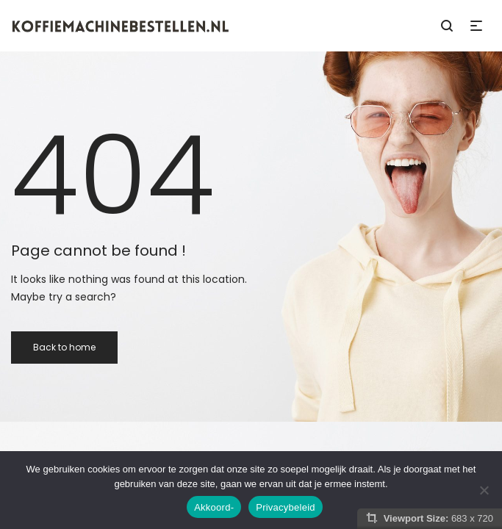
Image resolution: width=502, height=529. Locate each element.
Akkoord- (214, 507)
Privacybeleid (285, 507)
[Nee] (483, 490)
